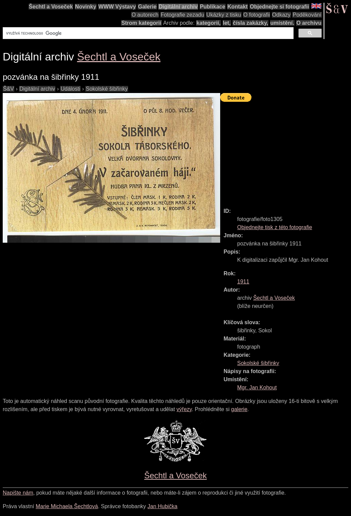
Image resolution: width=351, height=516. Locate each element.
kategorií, (208, 23)
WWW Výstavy (117, 7)
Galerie (147, 7)
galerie (239, 409)
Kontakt (237, 7)
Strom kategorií (141, 23)
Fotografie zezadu (182, 15)
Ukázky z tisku (223, 15)
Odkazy (281, 15)
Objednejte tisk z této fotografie (274, 227)
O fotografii (256, 15)
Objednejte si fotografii (279, 7)
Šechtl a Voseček (51, 7)
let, (227, 23)
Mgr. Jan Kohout (257, 387)
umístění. (282, 23)
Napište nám (18, 493)
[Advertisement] (285, 151)
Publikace (212, 7)
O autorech (144, 15)
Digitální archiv (178, 7)
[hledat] (147, 33)
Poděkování (307, 15)
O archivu (308, 23)
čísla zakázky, (250, 23)
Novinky (85, 7)
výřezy (184, 409)
